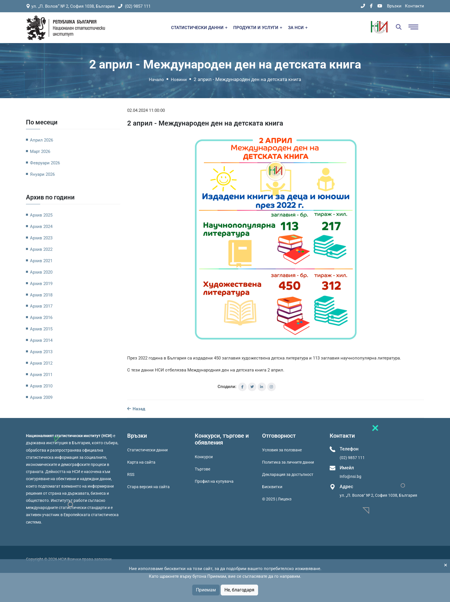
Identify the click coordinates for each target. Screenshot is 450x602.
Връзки (394, 6)
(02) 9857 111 (134, 6)
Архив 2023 (41, 238)
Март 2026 (40, 151)
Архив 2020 (41, 272)
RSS (130, 474)
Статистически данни (147, 450)
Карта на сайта (141, 462)
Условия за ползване (282, 450)
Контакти (414, 6)
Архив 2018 (41, 295)
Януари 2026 (42, 174)
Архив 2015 (41, 329)
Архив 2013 (41, 351)
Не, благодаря (239, 590)
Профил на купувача (214, 481)
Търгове (202, 469)
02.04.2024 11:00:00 (146, 110)
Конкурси (204, 456)
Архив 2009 (41, 397)
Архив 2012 (41, 363)
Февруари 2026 (45, 162)
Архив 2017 (41, 306)
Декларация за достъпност (287, 474)
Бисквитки (272, 486)
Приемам (206, 590)
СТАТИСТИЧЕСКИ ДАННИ (199, 27)
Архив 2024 (41, 226)
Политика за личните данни (288, 462)
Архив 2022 (41, 249)
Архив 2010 (41, 386)
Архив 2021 (41, 260)
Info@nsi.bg (350, 476)
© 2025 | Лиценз (276, 499)
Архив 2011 (41, 374)
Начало (156, 79)
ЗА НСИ (298, 27)
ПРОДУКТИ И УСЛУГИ (257, 27)
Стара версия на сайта (148, 486)
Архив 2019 (41, 283)
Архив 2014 (41, 340)
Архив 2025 (41, 215)
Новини (179, 79)
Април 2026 (41, 140)
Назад (136, 408)
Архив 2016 (41, 317)
